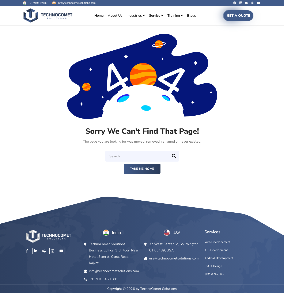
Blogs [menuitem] (191, 15)
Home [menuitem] (99, 15)
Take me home (142, 169)
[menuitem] (136, 15)
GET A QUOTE (238, 15)
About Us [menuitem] (115, 15)
